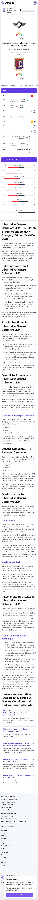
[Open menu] (34, 3)
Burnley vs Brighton (6, 807)
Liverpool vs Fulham (7, 810)
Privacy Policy (5, 840)
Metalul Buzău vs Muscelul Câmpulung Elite (13, 821)
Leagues (3, 857)
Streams (3, 862)
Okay (20, 895)
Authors (3, 835)
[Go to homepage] (7, 3)
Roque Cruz (21, 149)
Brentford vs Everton (7, 804)
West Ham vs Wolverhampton (9, 799)
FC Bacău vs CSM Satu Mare (9, 816)
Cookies (3, 843)
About (3, 833)
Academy (3, 865)
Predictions (4, 855)
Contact (3, 838)
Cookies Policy (25, 888)
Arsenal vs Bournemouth (8, 802)
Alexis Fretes (15, 136)
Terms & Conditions (6, 846)
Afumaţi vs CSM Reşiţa (7, 826)
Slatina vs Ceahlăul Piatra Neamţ (10, 824)
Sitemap (3, 848)
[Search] (32, 3)
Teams (3, 860)
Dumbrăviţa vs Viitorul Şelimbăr (10, 819)
